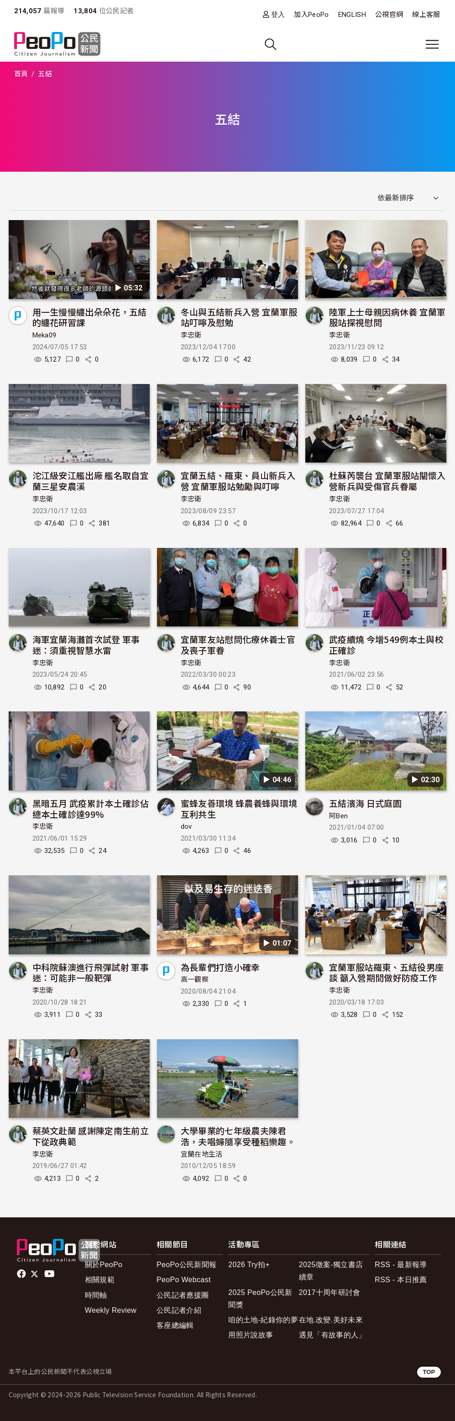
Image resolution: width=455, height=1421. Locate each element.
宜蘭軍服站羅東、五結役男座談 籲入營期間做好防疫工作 (386, 972)
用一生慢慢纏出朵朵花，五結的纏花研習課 (89, 317)
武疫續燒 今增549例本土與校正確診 (386, 644)
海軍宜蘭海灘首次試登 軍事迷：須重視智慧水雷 (86, 644)
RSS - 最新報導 (401, 1264)
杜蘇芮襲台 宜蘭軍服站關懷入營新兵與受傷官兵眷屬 (387, 480)
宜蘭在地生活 (202, 1154)
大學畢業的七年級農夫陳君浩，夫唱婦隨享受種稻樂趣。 (238, 1135)
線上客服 (426, 15)
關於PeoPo (103, 1264)
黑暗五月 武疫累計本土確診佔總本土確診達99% (90, 808)
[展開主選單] (432, 44)
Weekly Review (110, 1310)
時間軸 (96, 1295)
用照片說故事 (250, 1335)
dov (186, 826)
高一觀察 (195, 979)
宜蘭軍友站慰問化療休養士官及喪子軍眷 (238, 644)
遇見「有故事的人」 (332, 1335)
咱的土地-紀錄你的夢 (263, 1320)
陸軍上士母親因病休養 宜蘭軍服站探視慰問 (387, 317)
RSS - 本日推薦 (401, 1280)
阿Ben (338, 816)
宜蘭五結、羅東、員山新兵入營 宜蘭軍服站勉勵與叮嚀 (238, 480)
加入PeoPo (311, 15)
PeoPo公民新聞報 (186, 1264)
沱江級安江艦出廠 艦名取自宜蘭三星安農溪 (90, 480)
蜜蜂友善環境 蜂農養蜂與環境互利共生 (239, 808)
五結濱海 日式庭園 (365, 803)
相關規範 (100, 1280)
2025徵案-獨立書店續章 (331, 1271)
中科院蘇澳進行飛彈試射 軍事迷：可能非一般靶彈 (90, 972)
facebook (22, 1274)
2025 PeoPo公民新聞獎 (260, 1299)
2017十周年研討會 (330, 1292)
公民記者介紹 (179, 1310)
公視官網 (389, 15)
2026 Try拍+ (249, 1264)
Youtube (50, 1274)
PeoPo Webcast (184, 1280)
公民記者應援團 (183, 1295)
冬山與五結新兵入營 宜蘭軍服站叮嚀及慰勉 (239, 317)
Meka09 (44, 335)
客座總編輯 (175, 1325)
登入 (278, 14)
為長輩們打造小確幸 (220, 967)
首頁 (21, 74)
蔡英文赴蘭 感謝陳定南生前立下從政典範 (90, 1135)
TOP (429, 1371)
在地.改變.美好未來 (331, 1320)
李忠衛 (191, 335)
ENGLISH (352, 15)
